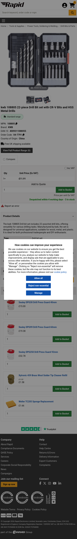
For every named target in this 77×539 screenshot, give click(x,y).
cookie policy (60, 272)
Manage (38, 293)
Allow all (38, 278)
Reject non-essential (38, 285)
